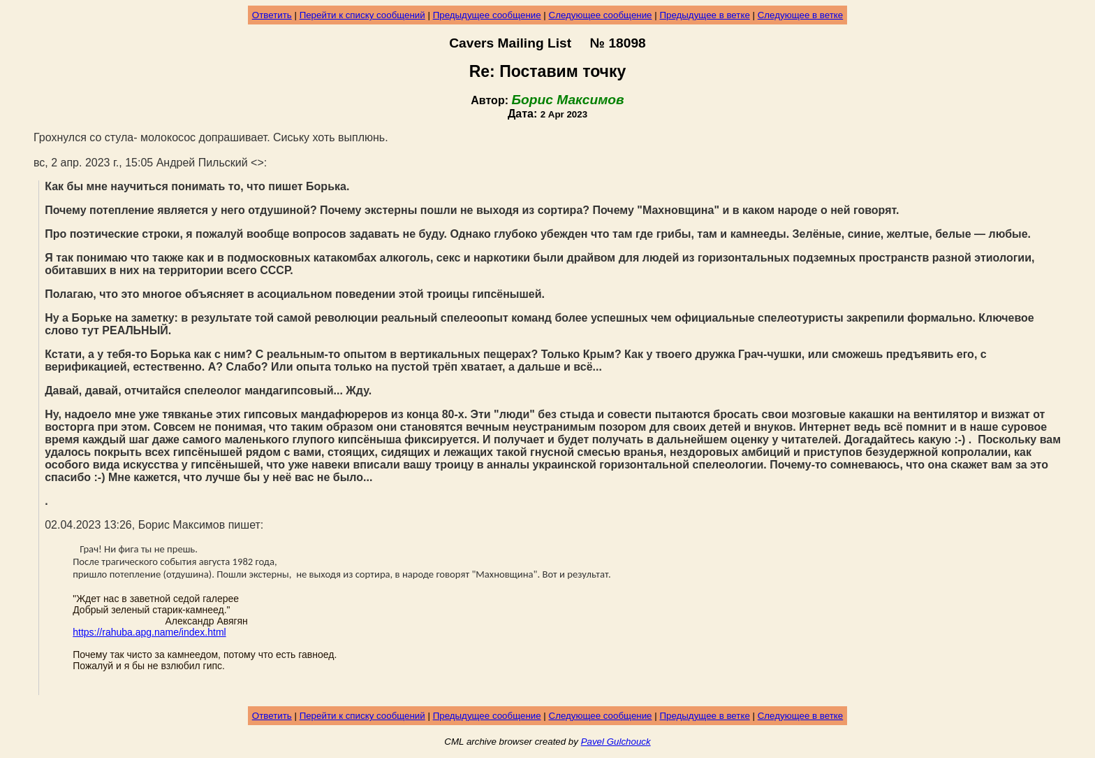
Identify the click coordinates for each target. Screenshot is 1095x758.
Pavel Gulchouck (616, 741)
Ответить (272, 15)
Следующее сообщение (600, 15)
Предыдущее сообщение (487, 15)
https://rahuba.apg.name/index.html (149, 632)
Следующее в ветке (801, 15)
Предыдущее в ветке (704, 15)
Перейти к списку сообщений (362, 15)
